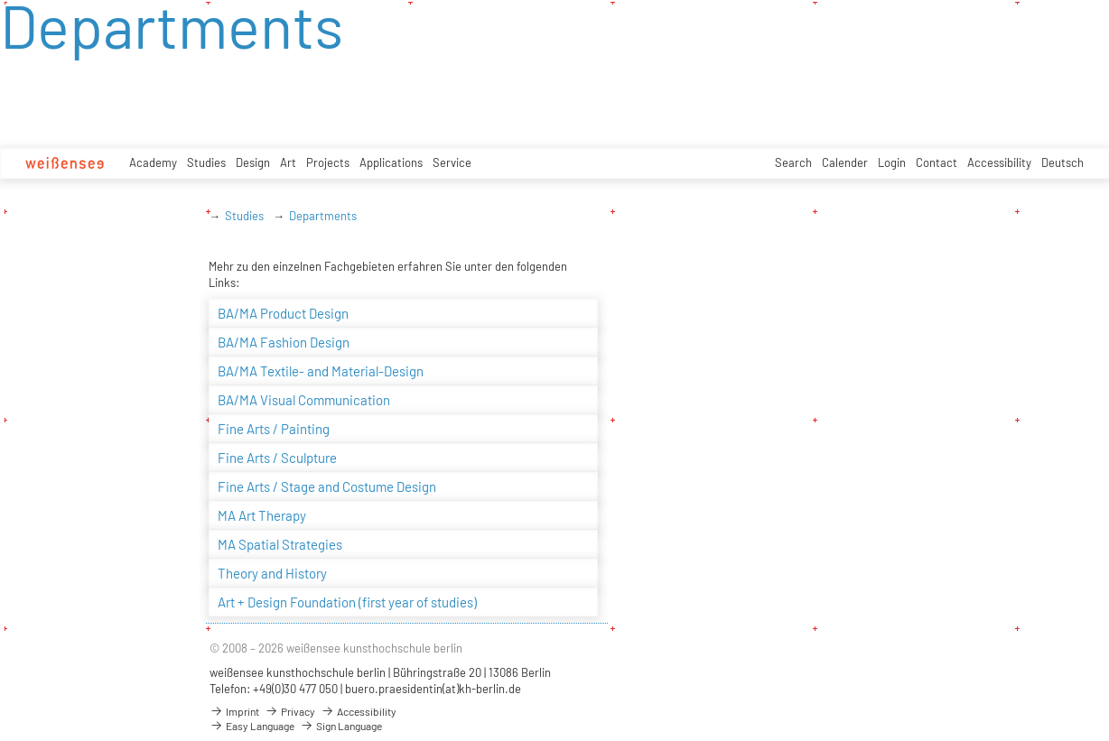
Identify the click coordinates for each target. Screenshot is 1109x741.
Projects (327, 162)
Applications (391, 162)
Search (793, 162)
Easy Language (252, 725)
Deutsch (1062, 162)
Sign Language (341, 725)
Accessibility (999, 162)
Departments (323, 215)
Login (892, 162)
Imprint (234, 711)
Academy (153, 162)
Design (253, 162)
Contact (936, 162)
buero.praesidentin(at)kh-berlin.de (433, 688)
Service (452, 162)
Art (288, 162)
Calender (845, 162)
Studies (206, 162)
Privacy (290, 711)
